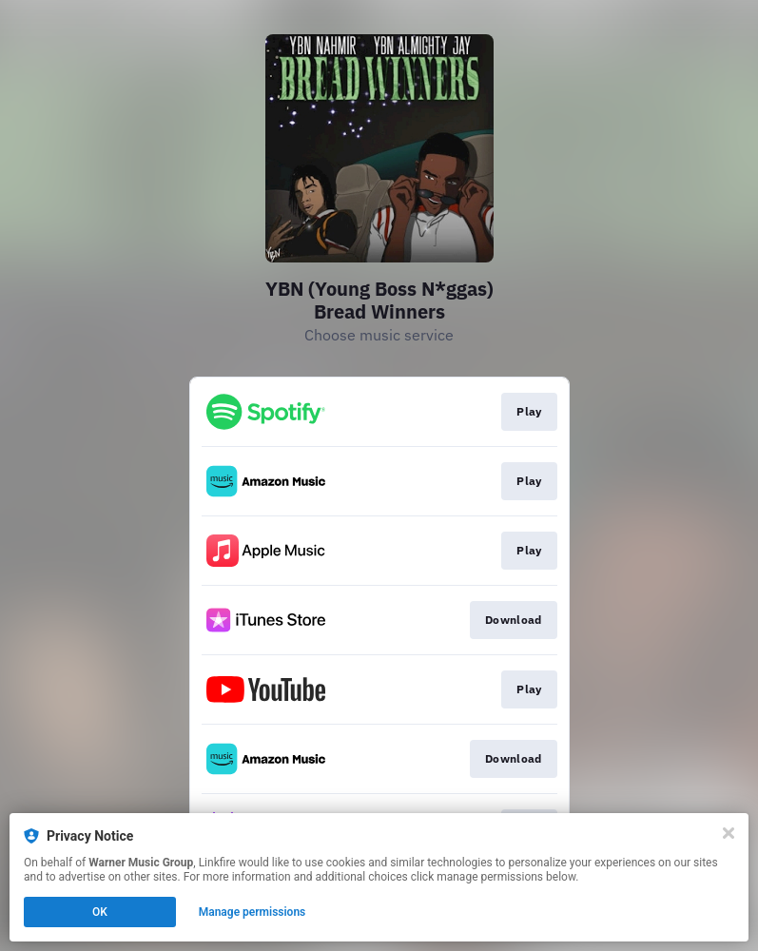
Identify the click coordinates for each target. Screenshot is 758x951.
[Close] (728, 833)
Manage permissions (252, 912)
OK (99, 912)
